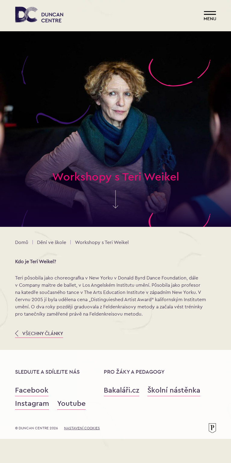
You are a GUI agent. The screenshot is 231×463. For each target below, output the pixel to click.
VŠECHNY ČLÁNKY (39, 333)
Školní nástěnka (173, 390)
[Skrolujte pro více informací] (115, 205)
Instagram (32, 403)
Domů (21, 242)
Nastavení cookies (82, 428)
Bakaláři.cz (121, 390)
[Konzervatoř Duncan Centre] (39, 15)
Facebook (31, 390)
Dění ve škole (51, 242)
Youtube (71, 403)
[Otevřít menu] (210, 15)
